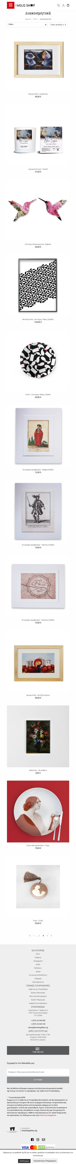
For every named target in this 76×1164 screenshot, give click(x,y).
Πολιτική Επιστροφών (38, 996)
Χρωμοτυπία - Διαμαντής (38, 94)
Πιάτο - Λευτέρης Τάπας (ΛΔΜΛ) (38, 395)
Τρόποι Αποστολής (38, 993)
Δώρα (38, 971)
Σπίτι (35, 19)
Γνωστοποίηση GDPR (38, 1106)
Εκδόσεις (38, 968)
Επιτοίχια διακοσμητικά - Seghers (38, 244)
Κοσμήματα (38, 961)
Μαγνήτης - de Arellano (38, 770)
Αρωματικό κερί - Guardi (38, 169)
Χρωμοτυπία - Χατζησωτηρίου (38, 695)
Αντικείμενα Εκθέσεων (38, 975)
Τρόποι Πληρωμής (38, 1000)
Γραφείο (38, 957)
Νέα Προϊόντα (38, 982)
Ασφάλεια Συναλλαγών (38, 1003)
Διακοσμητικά (45, 19)
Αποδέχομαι (24, 1161)
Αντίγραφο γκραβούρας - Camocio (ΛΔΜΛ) (38, 620)
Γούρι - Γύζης (38, 921)
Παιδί (38, 964)
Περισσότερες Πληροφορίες (45, 1161)
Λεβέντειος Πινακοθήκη (38, 989)
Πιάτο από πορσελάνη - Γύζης (38, 845)
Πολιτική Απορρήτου (48, 1115)
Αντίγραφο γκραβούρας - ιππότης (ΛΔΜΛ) (38, 545)
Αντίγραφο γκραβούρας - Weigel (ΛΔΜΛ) (38, 470)
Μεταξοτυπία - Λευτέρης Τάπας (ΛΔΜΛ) (38, 319)
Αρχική (28, 19)
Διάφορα (38, 979)
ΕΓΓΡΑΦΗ (38, 1080)
